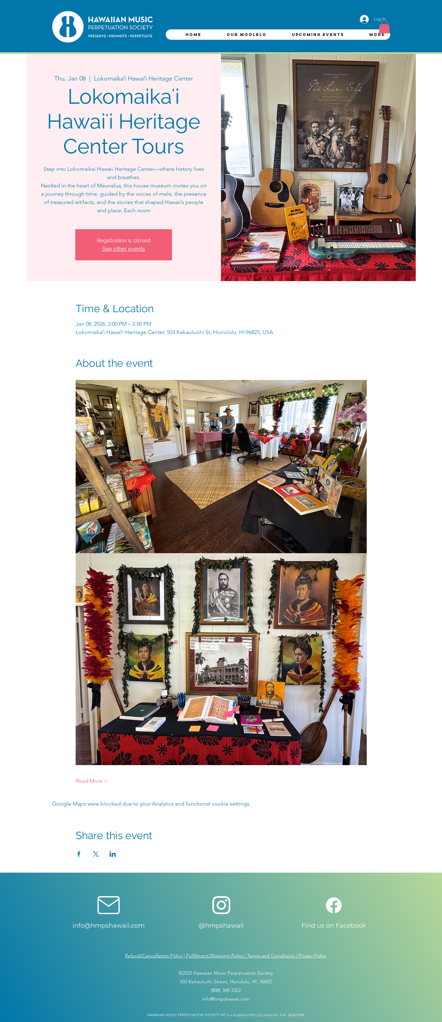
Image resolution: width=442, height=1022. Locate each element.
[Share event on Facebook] (79, 854)
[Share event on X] (96, 854)
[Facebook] (333, 905)
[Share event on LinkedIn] (112, 854)
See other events (123, 248)
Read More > (92, 781)
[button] (384, 26)
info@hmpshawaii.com (109, 925)
